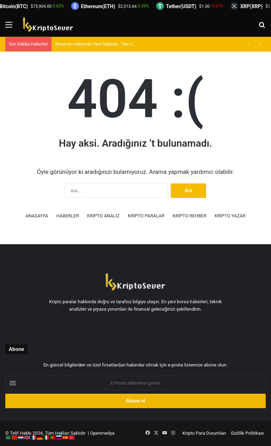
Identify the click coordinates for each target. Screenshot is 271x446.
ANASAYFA (36, 215)
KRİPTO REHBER (189, 215)
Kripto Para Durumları (204, 433)
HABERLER (67, 215)
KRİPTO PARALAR (146, 215)
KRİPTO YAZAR (230, 215)
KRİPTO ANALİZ (103, 215)
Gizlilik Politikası (247, 433)
